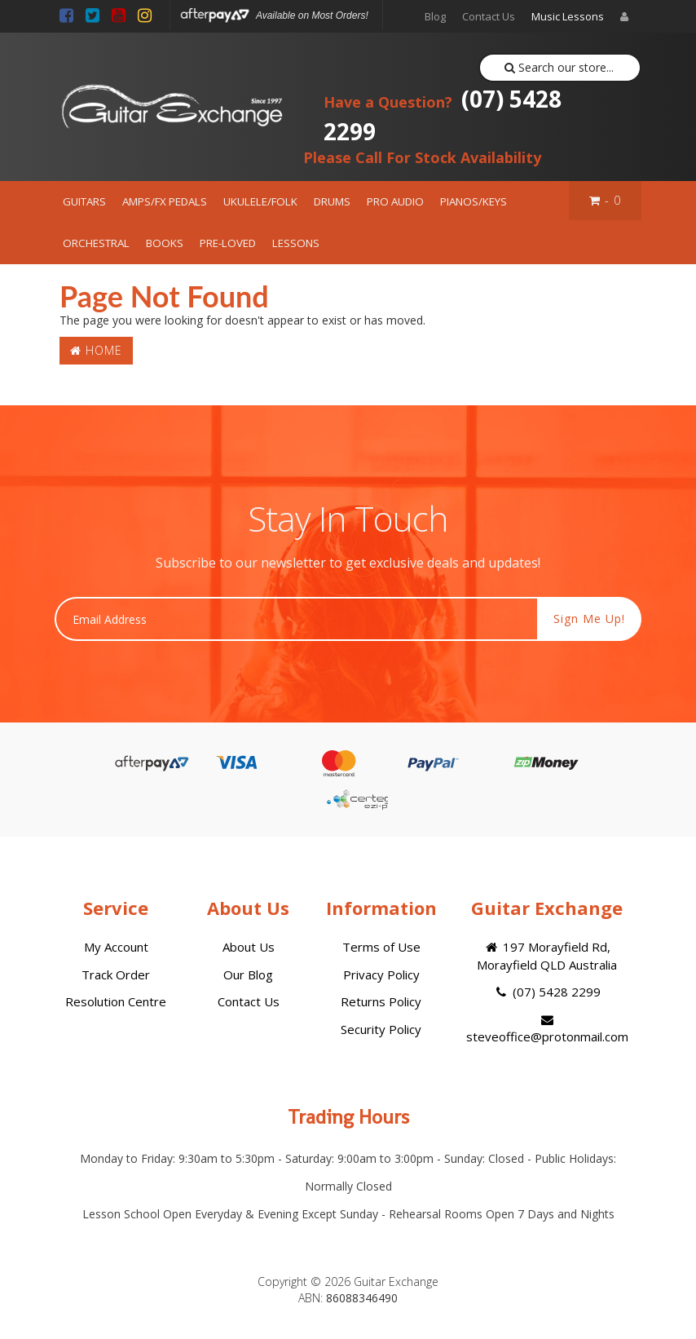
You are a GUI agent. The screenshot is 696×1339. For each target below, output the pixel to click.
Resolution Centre (115, 1001)
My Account (116, 947)
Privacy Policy (381, 974)
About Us (248, 947)
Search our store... (559, 67)
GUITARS (84, 201)
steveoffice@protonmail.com (547, 1029)
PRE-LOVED (228, 243)
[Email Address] (296, 619)
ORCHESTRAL (96, 243)
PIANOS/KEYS (473, 201)
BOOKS (164, 243)
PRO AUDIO (395, 201)
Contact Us (488, 16)
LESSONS (295, 243)
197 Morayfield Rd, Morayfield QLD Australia (547, 955)
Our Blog (248, 974)
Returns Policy (381, 1001)
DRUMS (332, 201)
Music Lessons (567, 16)
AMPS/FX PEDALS (164, 201)
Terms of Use (381, 947)
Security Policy (381, 1029)
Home (96, 350)
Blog (435, 16)
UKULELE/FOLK (260, 201)
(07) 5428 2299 (443, 115)
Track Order (115, 974)
